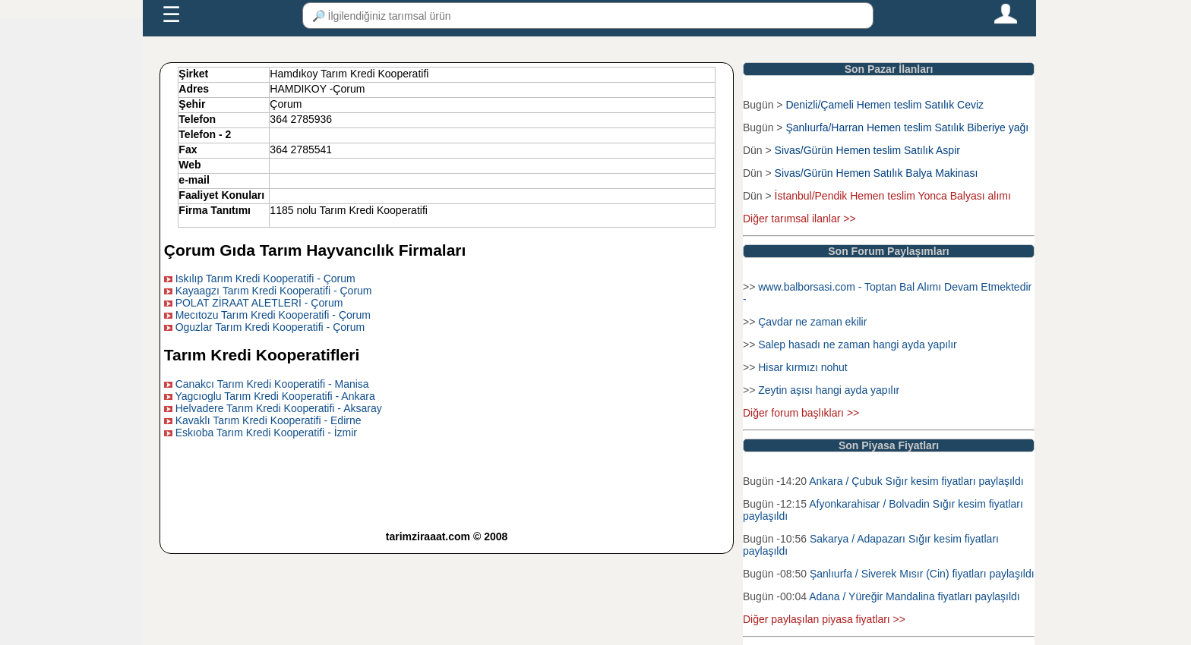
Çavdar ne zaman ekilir (812, 322)
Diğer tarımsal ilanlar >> (799, 218)
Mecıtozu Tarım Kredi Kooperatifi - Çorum (273, 315)
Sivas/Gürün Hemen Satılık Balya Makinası (876, 173)
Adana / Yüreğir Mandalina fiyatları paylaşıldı (914, 596)
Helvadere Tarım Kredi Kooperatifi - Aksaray (278, 408)
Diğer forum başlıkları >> (801, 413)
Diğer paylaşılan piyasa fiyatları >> (824, 619)
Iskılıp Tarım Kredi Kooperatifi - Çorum (265, 278)
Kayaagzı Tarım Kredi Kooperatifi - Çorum (273, 291)
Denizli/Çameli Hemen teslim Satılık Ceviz (884, 105)
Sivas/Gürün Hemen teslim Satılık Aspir (867, 150)
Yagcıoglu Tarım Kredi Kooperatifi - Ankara (274, 396)
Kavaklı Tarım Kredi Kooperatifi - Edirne (268, 420)
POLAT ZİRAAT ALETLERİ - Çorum (259, 303)
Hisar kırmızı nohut (802, 367)
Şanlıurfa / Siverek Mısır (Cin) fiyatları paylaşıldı (922, 574)
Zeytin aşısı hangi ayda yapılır (828, 390)
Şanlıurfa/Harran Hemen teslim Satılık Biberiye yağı (906, 127)
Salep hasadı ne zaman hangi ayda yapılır (857, 344)
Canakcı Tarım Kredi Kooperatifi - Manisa (272, 384)
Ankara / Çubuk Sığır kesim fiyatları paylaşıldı (916, 481)
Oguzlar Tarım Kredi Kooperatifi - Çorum (270, 327)
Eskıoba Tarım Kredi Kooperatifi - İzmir (266, 432)
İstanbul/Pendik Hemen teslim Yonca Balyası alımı (893, 196)
